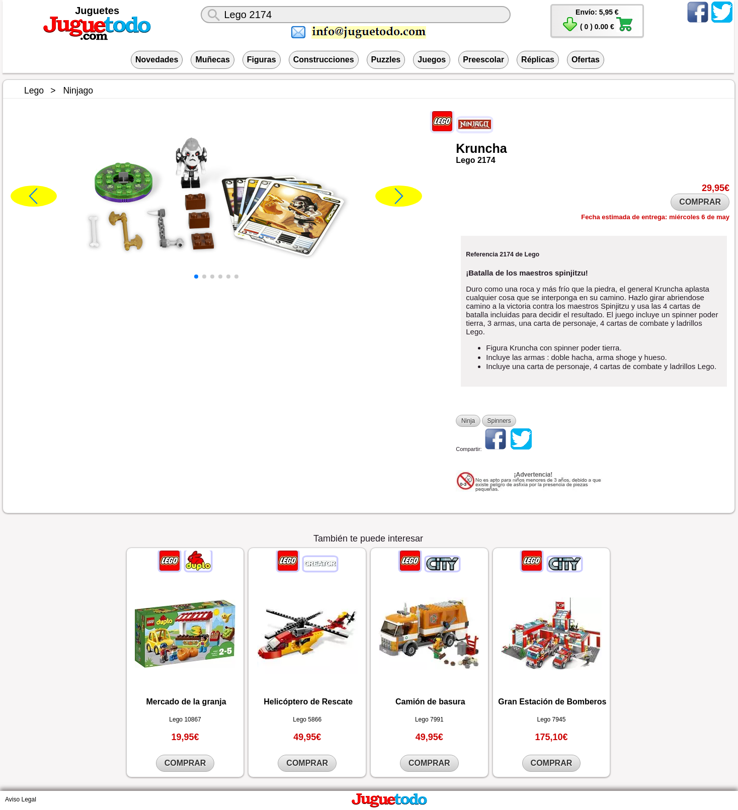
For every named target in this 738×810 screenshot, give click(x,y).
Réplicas (537, 59)
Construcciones (323, 59)
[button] (196, 277)
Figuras (261, 59)
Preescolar (483, 59)
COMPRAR (700, 202)
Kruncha (481, 148)
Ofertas (585, 59)
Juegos (432, 59)
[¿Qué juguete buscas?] (355, 14)
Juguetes (97, 10)
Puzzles (386, 59)
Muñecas (212, 59)
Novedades (156, 59)
